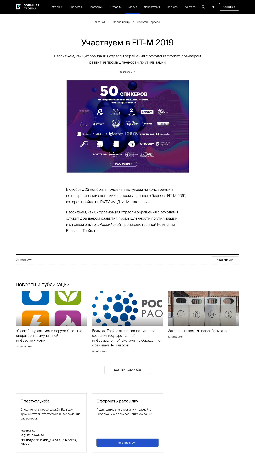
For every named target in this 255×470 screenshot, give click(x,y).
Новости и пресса (148, 22)
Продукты (75, 6)
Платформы (96, 6)
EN (212, 7)
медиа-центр (121, 22)
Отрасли (115, 6)
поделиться (225, 259)
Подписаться (127, 442)
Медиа (132, 6)
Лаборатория (152, 6)
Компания (56, 6)
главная (100, 22)
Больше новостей (127, 370)
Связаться (229, 6)
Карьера (172, 6)
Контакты (191, 6)
